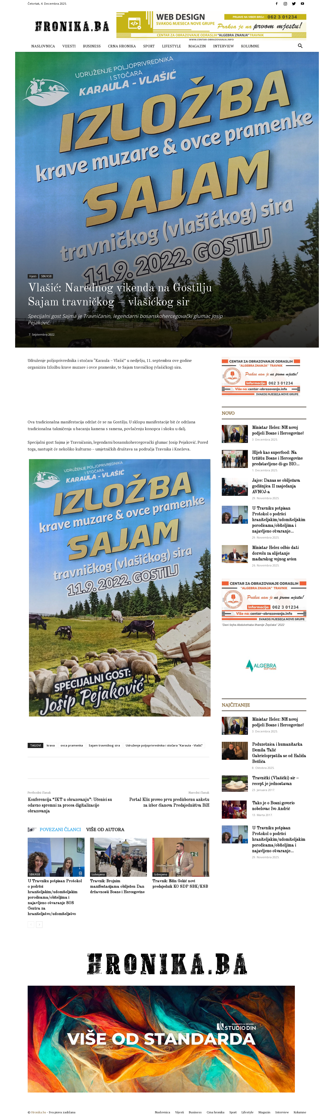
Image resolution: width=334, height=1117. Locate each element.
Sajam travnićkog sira (104, 745)
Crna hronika (122, 46)
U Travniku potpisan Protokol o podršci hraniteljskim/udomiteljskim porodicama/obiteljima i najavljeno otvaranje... (278, 520)
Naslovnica (43, 46)
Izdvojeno (98, 874)
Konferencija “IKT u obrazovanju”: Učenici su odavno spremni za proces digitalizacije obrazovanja (70, 805)
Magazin (197, 46)
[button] (300, 46)
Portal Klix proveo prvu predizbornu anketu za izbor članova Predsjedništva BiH (169, 803)
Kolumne (250, 46)
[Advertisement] (123, 389)
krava (51, 745)
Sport (149, 46)
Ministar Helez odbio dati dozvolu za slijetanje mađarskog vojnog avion (275, 553)
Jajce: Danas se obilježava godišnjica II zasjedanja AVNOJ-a (276, 486)
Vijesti (69, 46)
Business (92, 46)
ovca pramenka (72, 745)
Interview (223, 46)
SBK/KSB (46, 276)
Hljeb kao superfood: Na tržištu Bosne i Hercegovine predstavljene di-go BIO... (277, 458)
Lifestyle (171, 46)
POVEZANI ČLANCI (60, 829)
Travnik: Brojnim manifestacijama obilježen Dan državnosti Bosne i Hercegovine (117, 886)
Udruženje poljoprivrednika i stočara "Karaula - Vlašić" (164, 745)
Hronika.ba (38, 1112)
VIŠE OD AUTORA (105, 829)
